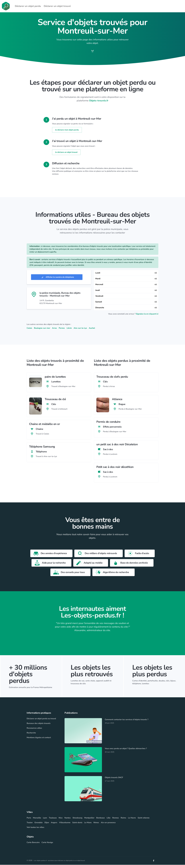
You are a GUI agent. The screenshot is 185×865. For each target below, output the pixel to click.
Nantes (67, 818)
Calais (29, 328)
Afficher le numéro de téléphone (57, 277)
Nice (61, 818)
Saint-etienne (143, 818)
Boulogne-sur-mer (42, 328)
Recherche (31, 733)
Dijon (46, 822)
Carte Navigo (47, 842)
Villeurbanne (64, 822)
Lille (108, 818)
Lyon (45, 818)
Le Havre (132, 818)
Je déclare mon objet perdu (67, 130)
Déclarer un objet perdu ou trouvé (41, 719)
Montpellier (89, 818)
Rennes (115, 818)
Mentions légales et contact (39, 737)
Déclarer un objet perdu (28, 6)
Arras (54, 328)
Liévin (69, 328)
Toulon (30, 822)
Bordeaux (100, 818)
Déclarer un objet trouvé (57, 6)
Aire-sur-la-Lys (80, 328)
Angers (54, 822)
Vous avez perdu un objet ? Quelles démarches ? (126, 748)
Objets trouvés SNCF (114, 777)
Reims (123, 818)
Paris (29, 818)
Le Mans (88, 822)
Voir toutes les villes (35, 827)
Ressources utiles (34, 728)
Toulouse (53, 818)
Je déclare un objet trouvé (66, 152)
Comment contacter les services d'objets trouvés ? (126, 719)
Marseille (37, 818)
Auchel (92, 328)
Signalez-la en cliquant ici (147, 314)
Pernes (62, 328)
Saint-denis (77, 822)
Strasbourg (77, 818)
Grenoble (38, 822)
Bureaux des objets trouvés (38, 723)
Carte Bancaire (33, 842)
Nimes (96, 822)
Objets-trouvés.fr (98, 100)
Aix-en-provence (108, 822)
